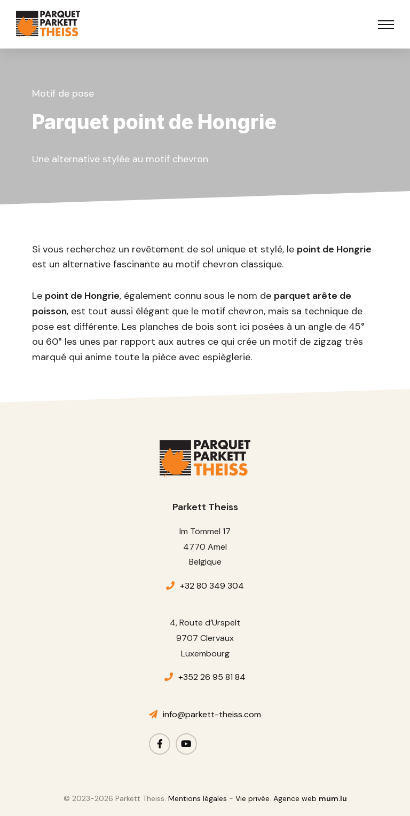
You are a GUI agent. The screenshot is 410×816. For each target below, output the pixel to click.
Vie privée (252, 798)
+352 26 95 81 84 (212, 677)
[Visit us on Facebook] (159, 744)
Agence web (295, 798)
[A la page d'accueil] (48, 24)
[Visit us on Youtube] (186, 744)
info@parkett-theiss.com (212, 714)
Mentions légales (197, 798)
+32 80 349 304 (212, 585)
